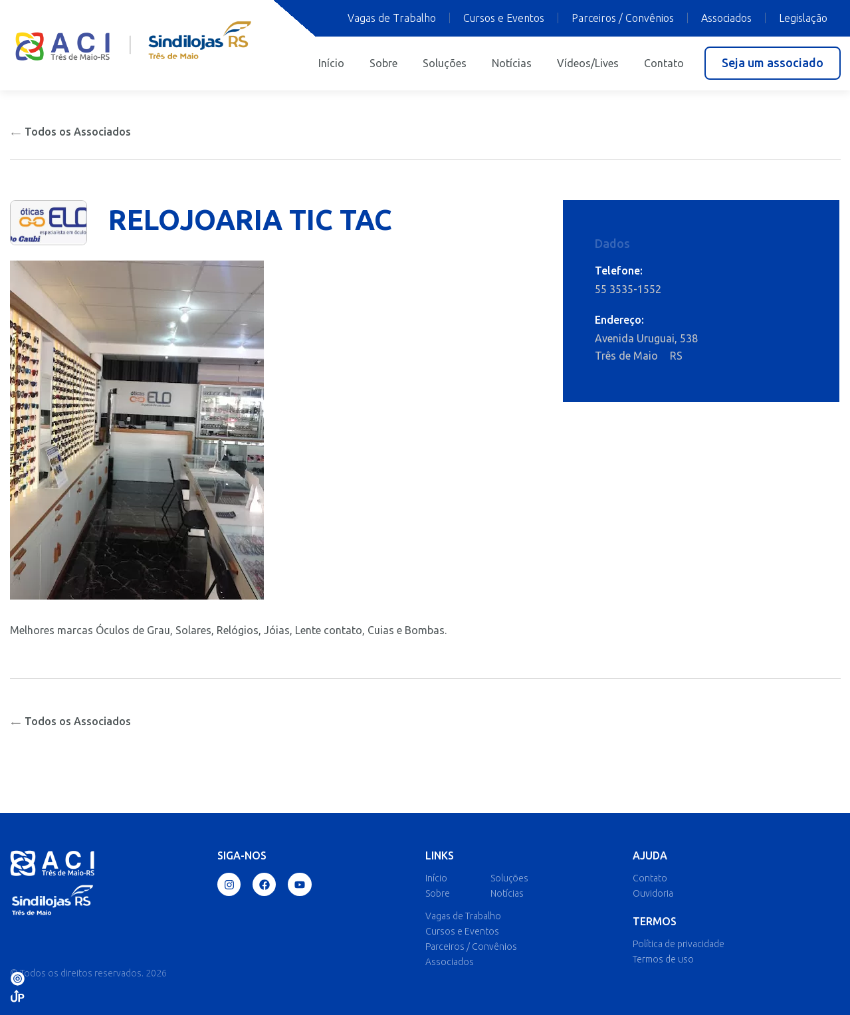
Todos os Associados (70, 132)
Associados (726, 18)
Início (331, 63)
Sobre (383, 63)
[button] (772, 63)
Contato (664, 63)
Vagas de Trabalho (392, 18)
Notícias (512, 63)
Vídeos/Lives (588, 63)
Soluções (445, 63)
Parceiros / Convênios (623, 18)
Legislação (803, 18)
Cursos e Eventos (503, 18)
